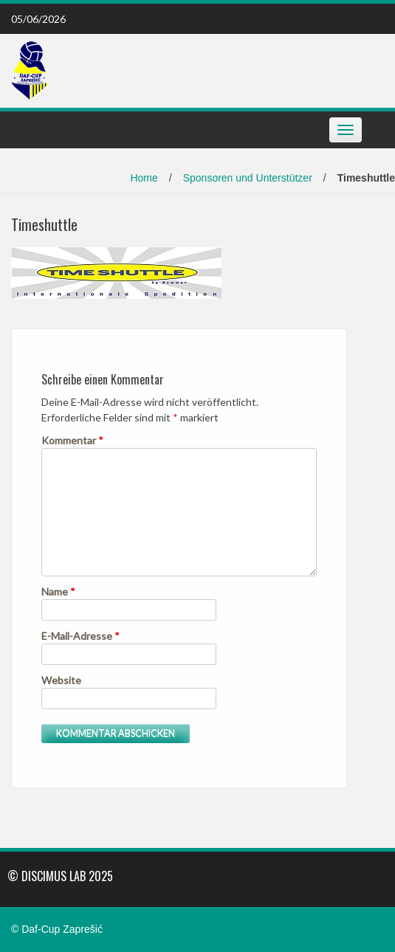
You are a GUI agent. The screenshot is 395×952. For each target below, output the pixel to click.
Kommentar (72, 440)
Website (61, 680)
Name (58, 591)
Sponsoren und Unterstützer (247, 178)
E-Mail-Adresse (80, 636)
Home (143, 178)
